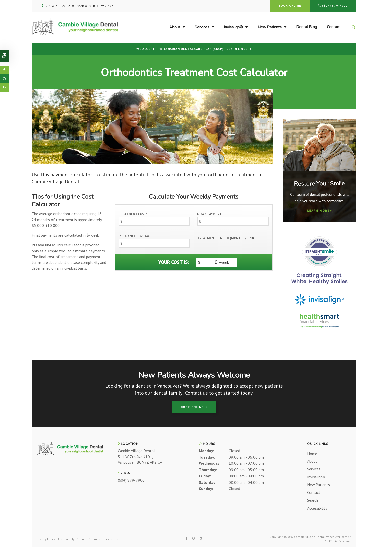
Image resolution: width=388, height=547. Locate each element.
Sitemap (94, 539)
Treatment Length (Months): (222, 238)
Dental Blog (306, 26)
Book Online (290, 5)
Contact (333, 26)
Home (312, 453)
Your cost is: (173, 262)
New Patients (270, 27)
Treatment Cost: (133, 214)
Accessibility (317, 508)
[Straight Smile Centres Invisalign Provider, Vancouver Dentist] (319, 260)
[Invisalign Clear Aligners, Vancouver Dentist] (319, 300)
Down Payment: (209, 214)
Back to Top (110, 539)
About (174, 27)
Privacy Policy (46, 539)
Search (312, 500)
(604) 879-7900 (335, 5)
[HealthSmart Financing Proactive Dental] (319, 321)
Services (202, 27)
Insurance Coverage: (136, 236)
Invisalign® (233, 27)
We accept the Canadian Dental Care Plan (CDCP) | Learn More (192, 49)
